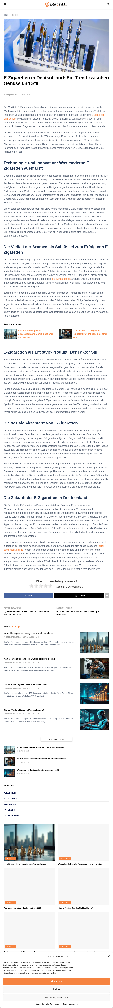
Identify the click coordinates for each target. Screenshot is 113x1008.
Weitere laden (56, 741)
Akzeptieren (56, 981)
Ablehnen (56, 989)
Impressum (73, 1004)
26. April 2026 (79, 337)
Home (6, 15)
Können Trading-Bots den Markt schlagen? (24, 712)
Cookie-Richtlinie (42, 1004)
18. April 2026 (28, 716)
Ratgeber (14, 15)
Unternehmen (12, 817)
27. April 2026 (24, 337)
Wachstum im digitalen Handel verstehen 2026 (25, 686)
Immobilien (10, 806)
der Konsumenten (61, 279)
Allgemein (10, 795)
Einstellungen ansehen (56, 997)
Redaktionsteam (14, 639)
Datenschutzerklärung (58, 1004)
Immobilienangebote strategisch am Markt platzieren (28, 635)
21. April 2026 (28, 690)
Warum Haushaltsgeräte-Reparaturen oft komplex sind (29, 661)
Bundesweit (10, 800)
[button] (108, 956)
